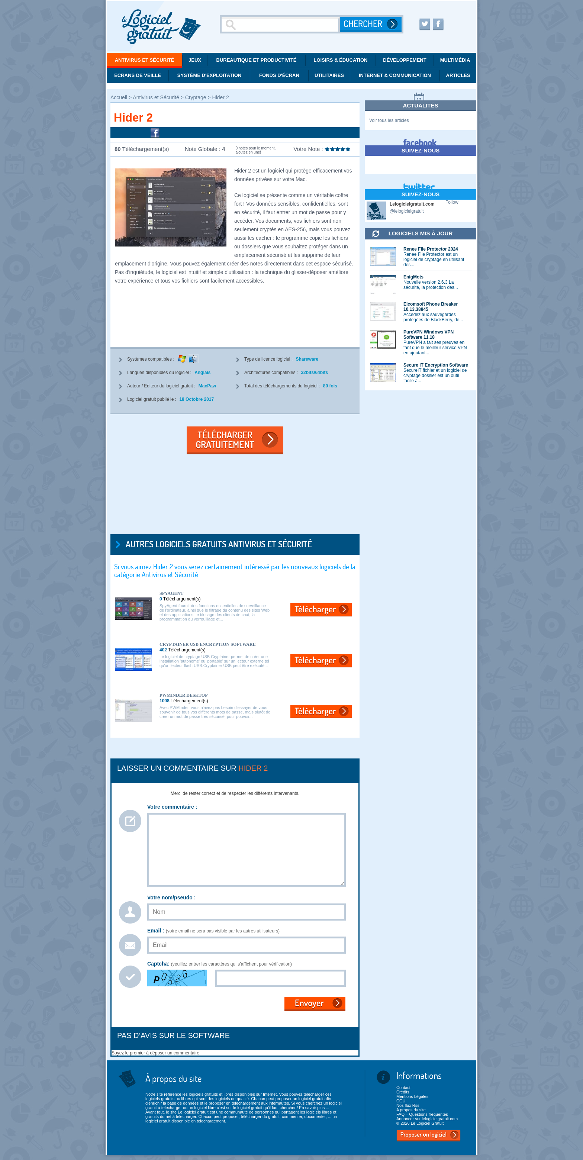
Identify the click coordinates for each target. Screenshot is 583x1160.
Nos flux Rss (407, 1105)
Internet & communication (395, 75)
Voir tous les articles (389, 120)
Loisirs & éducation (341, 60)
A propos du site (411, 1110)
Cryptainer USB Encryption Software (208, 644)
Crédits (402, 1092)
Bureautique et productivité (256, 60)
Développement (404, 60)
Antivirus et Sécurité (144, 60)
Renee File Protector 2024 (430, 249)
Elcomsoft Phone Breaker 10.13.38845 (430, 307)
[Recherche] (281, 24)
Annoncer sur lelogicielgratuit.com (427, 1118)
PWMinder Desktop (183, 695)
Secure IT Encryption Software (435, 365)
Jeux (195, 60)
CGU (400, 1101)
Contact (403, 1087)
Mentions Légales (412, 1096)
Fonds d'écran (279, 75)
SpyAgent (171, 593)
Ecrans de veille (137, 75)
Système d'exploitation (209, 75)
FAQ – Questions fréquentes (422, 1114)
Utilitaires (329, 75)
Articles (458, 75)
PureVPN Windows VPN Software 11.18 (428, 334)
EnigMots (413, 277)
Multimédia (455, 60)
